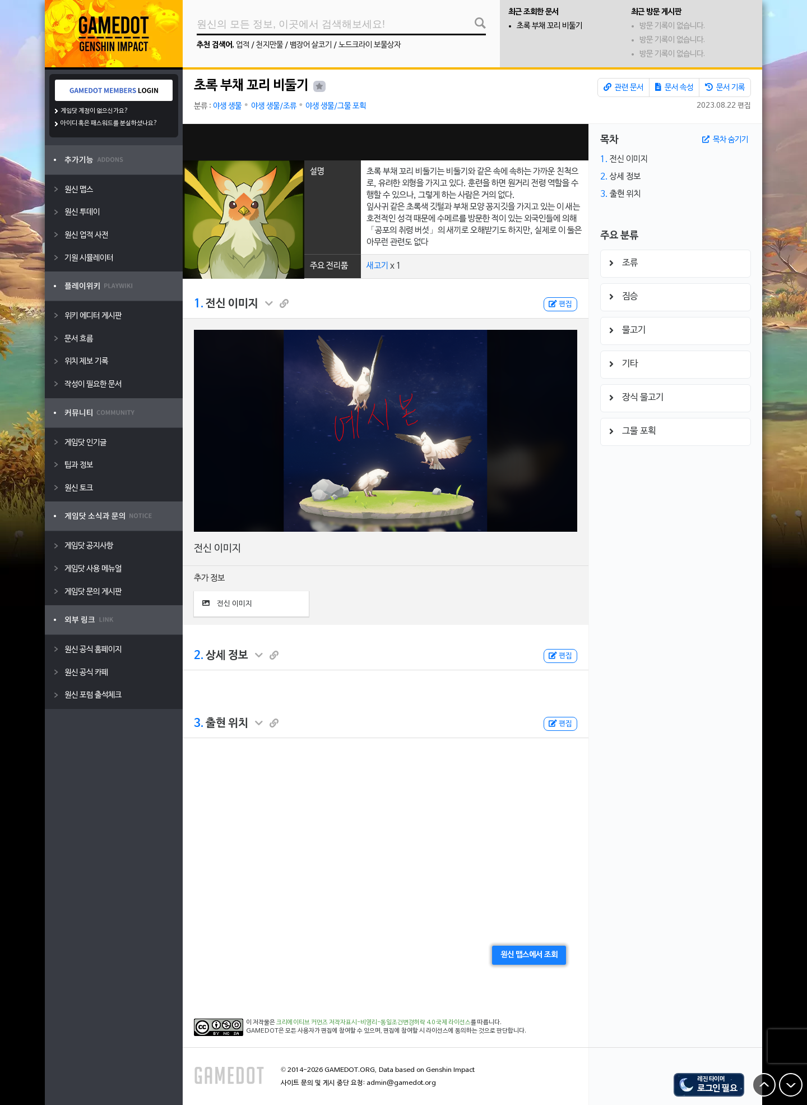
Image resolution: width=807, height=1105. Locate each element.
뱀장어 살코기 (311, 45)
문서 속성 (674, 87)
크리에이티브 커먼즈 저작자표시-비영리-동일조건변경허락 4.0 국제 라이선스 (373, 1022)
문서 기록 (725, 87)
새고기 (377, 265)
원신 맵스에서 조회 (529, 955)
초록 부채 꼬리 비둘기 (549, 26)
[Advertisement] (385, 142)
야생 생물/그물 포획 (335, 106)
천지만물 (269, 45)
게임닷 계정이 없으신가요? (94, 111)
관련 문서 (623, 87)
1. (198, 304)
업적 (242, 45)
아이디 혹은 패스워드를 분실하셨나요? (109, 123)
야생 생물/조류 (273, 106)
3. (198, 723)
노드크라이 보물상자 (369, 45)
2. (198, 656)
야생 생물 (227, 106)
